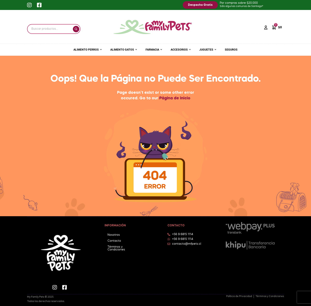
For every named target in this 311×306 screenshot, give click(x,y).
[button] (200, 5)
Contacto (114, 241)
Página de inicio (174, 98)
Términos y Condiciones (116, 248)
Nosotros (114, 235)
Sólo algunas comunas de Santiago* (241, 6)
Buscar (76, 29)
